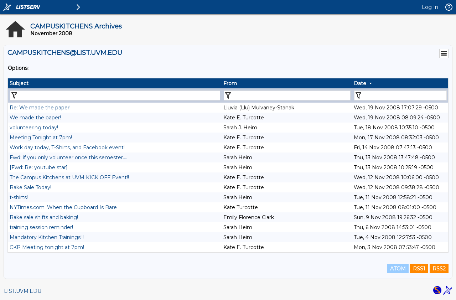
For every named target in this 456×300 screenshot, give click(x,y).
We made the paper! (35, 117)
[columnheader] (115, 83)
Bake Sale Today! (30, 187)
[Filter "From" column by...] (287, 95)
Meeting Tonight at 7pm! (41, 137)
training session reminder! (41, 227)
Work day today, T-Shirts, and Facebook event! (67, 147)
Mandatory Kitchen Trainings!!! (47, 237)
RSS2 (439, 268)
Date (360, 83)
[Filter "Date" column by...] (400, 95)
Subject (19, 83)
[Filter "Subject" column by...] (115, 95)
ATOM (398, 268)
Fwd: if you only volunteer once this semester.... (68, 157)
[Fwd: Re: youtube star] (39, 167)
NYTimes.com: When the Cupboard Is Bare (63, 207)
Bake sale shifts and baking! (44, 217)
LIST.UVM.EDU (22, 291)
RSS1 (419, 268)
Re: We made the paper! (40, 107)
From (230, 83)
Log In (430, 7)
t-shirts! (19, 197)
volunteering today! (34, 127)
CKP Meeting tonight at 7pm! (47, 247)
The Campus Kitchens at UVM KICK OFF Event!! (69, 177)
